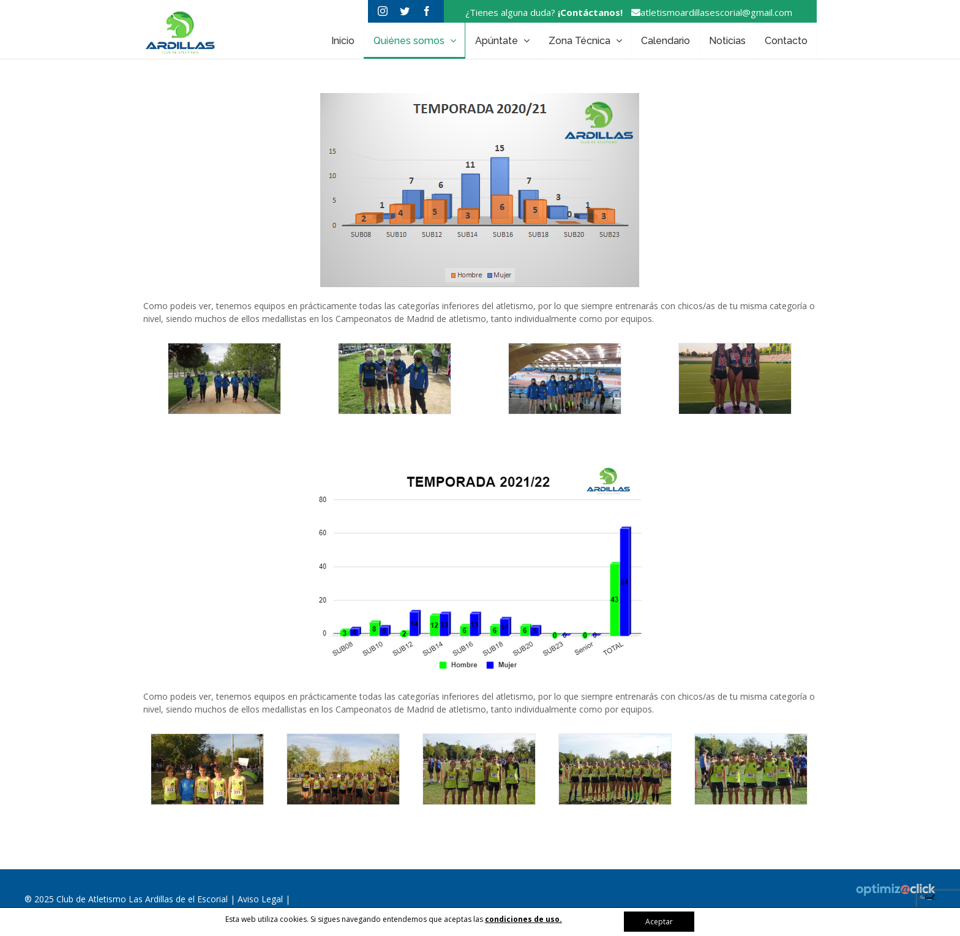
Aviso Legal (261, 899)
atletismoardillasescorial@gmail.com (708, 12)
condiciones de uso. (523, 919)
